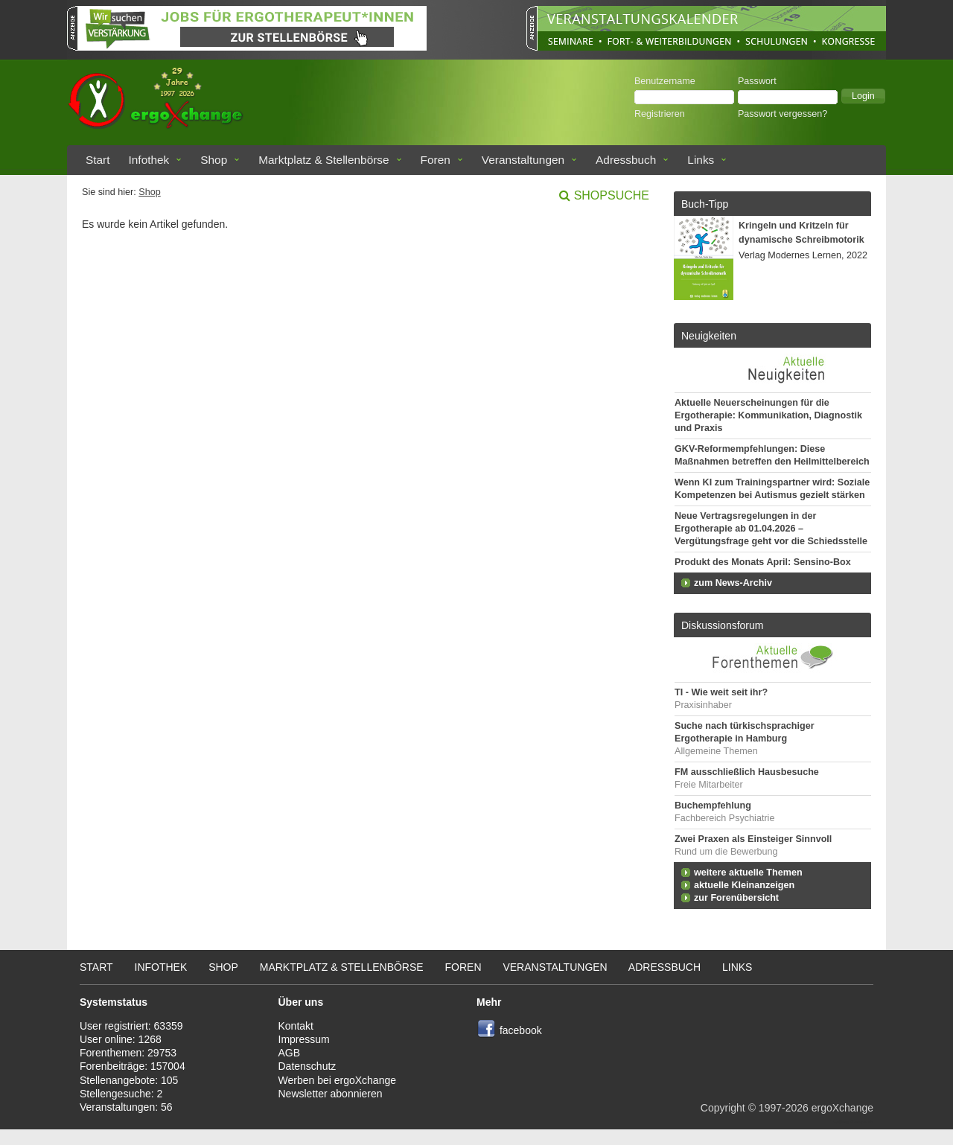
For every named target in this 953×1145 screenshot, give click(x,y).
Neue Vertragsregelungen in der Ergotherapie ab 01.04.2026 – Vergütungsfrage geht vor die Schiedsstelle (771, 528)
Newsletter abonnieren (330, 1094)
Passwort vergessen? (782, 114)
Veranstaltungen (523, 159)
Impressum (304, 1039)
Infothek (149, 159)
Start (98, 159)
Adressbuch (626, 159)
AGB (289, 1053)
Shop (213, 159)
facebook (521, 1030)
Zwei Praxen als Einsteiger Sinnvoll (753, 839)
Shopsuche (611, 195)
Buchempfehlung (713, 805)
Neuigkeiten (708, 336)
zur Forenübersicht (736, 898)
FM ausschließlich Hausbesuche (747, 772)
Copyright (723, 1108)
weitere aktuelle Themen (748, 872)
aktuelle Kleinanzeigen (744, 885)
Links (700, 159)
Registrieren (659, 114)
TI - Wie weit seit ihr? (721, 692)
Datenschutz (307, 1066)
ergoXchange (842, 1108)
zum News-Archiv (733, 583)
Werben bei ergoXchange (337, 1080)
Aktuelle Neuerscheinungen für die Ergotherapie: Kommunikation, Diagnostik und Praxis (768, 415)
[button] (863, 96)
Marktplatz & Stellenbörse (323, 159)
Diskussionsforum (722, 625)
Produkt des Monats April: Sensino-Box (763, 562)
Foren (435, 159)
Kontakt (295, 1026)
